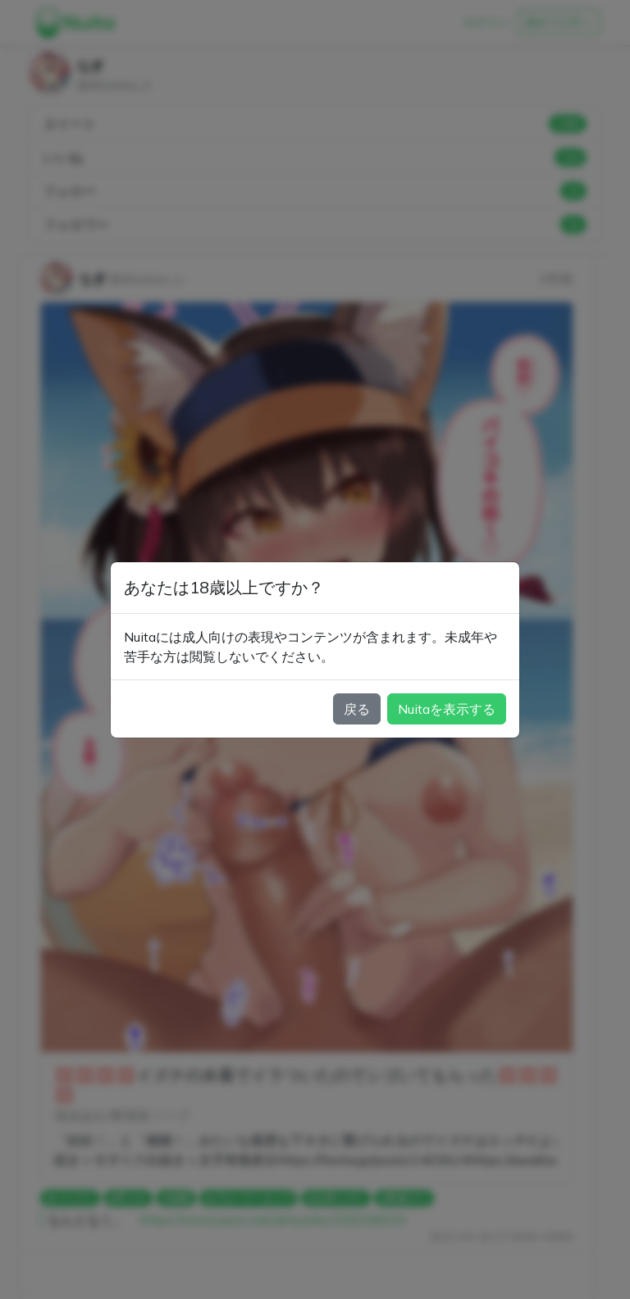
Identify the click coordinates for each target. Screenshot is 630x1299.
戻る (357, 709)
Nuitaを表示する (446, 709)
